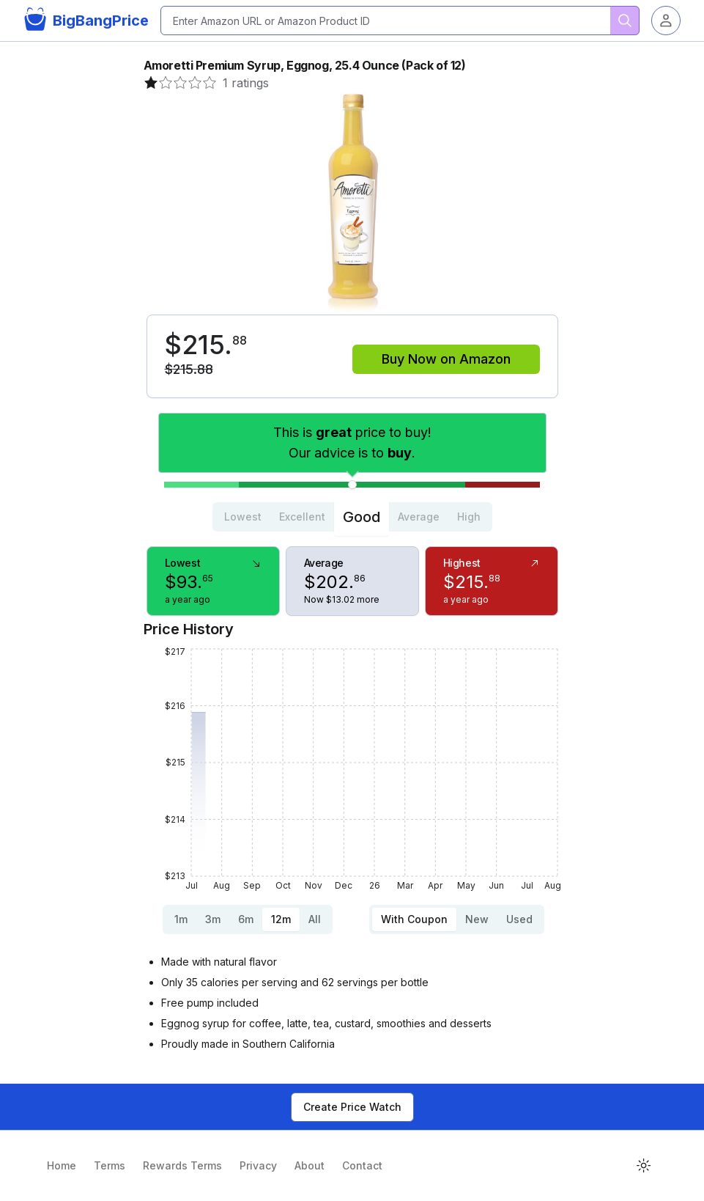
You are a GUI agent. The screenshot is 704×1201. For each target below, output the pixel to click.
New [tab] (477, 919)
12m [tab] (281, 919)
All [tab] (314, 919)
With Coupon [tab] (414, 919)
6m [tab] (245, 919)
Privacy (258, 1165)
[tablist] (352, 517)
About (309, 1165)
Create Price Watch (352, 1107)
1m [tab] (181, 919)
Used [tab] (519, 919)
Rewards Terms (182, 1165)
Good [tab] (361, 517)
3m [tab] (213, 919)
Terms (109, 1165)
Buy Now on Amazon (446, 359)
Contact (362, 1165)
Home (61, 1165)
